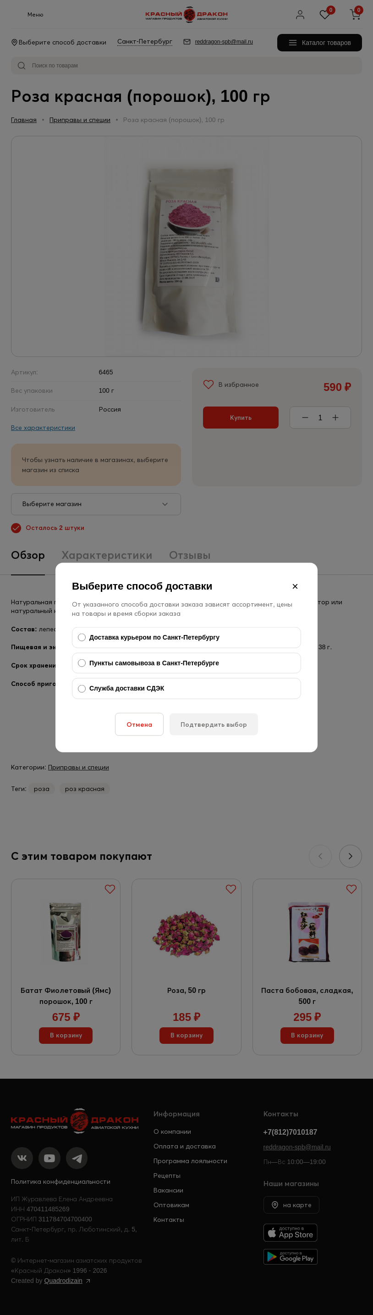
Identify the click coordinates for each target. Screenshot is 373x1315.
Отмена (139, 724)
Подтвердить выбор (214, 724)
